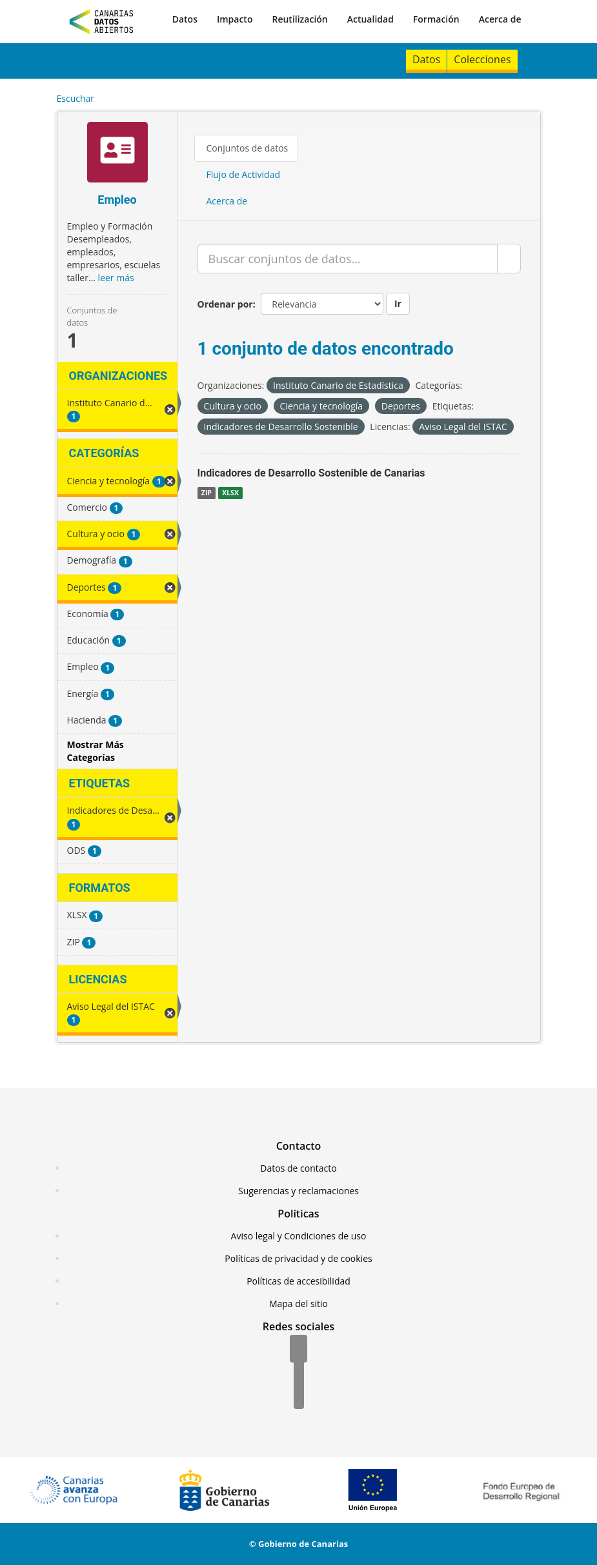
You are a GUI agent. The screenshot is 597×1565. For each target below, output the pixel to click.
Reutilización (299, 19)
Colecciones (482, 59)
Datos (184, 19)
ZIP (206, 492)
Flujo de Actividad (244, 174)
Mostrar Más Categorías (95, 750)
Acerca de (500, 19)
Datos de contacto (298, 1168)
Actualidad (370, 19)
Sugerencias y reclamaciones (298, 1191)
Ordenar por (225, 304)
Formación (436, 19)
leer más (116, 277)
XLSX (230, 492)
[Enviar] (509, 258)
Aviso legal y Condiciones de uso (299, 1236)
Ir (397, 303)
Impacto (235, 19)
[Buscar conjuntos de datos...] (347, 258)
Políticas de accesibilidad (298, 1281)
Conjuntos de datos (247, 148)
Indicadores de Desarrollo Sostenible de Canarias (311, 473)
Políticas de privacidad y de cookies (298, 1258)
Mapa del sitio (298, 1303)
